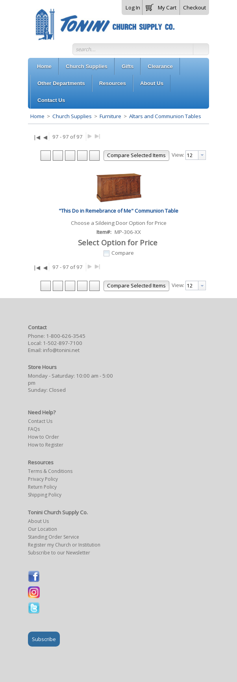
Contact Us (40, 421)
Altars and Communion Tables (164, 116)
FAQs (34, 429)
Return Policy (42, 487)
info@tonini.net (61, 350)
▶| (97, 136)
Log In (133, 7)
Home (37, 116)
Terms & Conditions (50, 471)
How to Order (43, 437)
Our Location (42, 529)
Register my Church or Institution (64, 544)
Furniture (110, 116)
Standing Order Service (53, 537)
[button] (161, 6)
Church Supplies (72, 116)
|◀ (36, 137)
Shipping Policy (44, 494)
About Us (38, 521)
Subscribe (44, 639)
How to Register (45, 444)
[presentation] (202, 155)
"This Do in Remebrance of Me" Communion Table (118, 210)
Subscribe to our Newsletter (59, 552)
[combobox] (195, 155)
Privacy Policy (43, 479)
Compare (122, 252)
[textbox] (192, 155)
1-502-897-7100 (62, 343)
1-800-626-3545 (65, 335)
